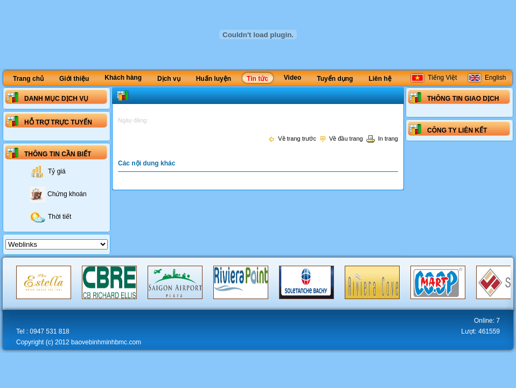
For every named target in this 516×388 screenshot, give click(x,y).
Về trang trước (292, 138)
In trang (382, 138)
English (486, 77)
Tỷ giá (48, 171)
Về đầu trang (341, 138)
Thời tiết (50, 216)
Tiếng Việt (433, 77)
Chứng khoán (58, 194)
